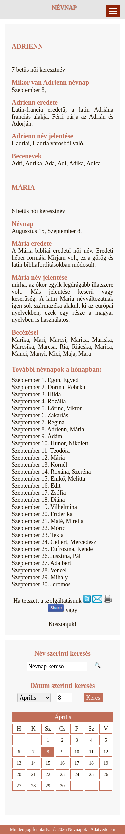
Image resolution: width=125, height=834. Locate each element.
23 (62, 774)
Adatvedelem (102, 829)
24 (77, 774)
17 (77, 763)
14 (33, 763)
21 (33, 774)
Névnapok (77, 829)
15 (48, 763)
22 (48, 774)
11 (91, 751)
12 (105, 751)
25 (91, 774)
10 (77, 751)
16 (62, 763)
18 (91, 763)
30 (62, 785)
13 (19, 763)
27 (19, 785)
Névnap (64, 7)
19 (105, 763)
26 (105, 774)
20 (19, 774)
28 (33, 785)
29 (48, 785)
